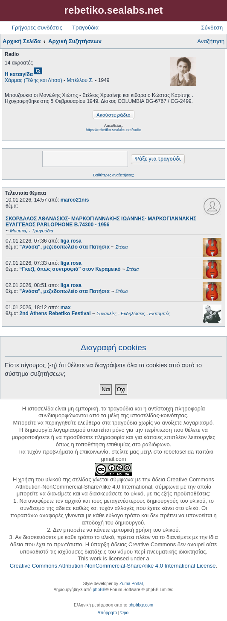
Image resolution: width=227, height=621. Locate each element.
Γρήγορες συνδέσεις (37, 27)
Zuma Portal (131, 583)
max (66, 307)
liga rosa (71, 241)
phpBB (99, 589)
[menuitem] (107, 613)
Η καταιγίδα (19, 74)
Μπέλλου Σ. (80, 80)
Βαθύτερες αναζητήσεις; (113, 175)
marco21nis (75, 200)
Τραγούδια (85, 27)
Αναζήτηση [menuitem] (210, 41)
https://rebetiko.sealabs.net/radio (113, 130)
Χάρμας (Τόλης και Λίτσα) (33, 80)
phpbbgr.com (140, 605)
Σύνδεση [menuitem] (212, 27)
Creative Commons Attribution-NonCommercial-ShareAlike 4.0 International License (113, 565)
